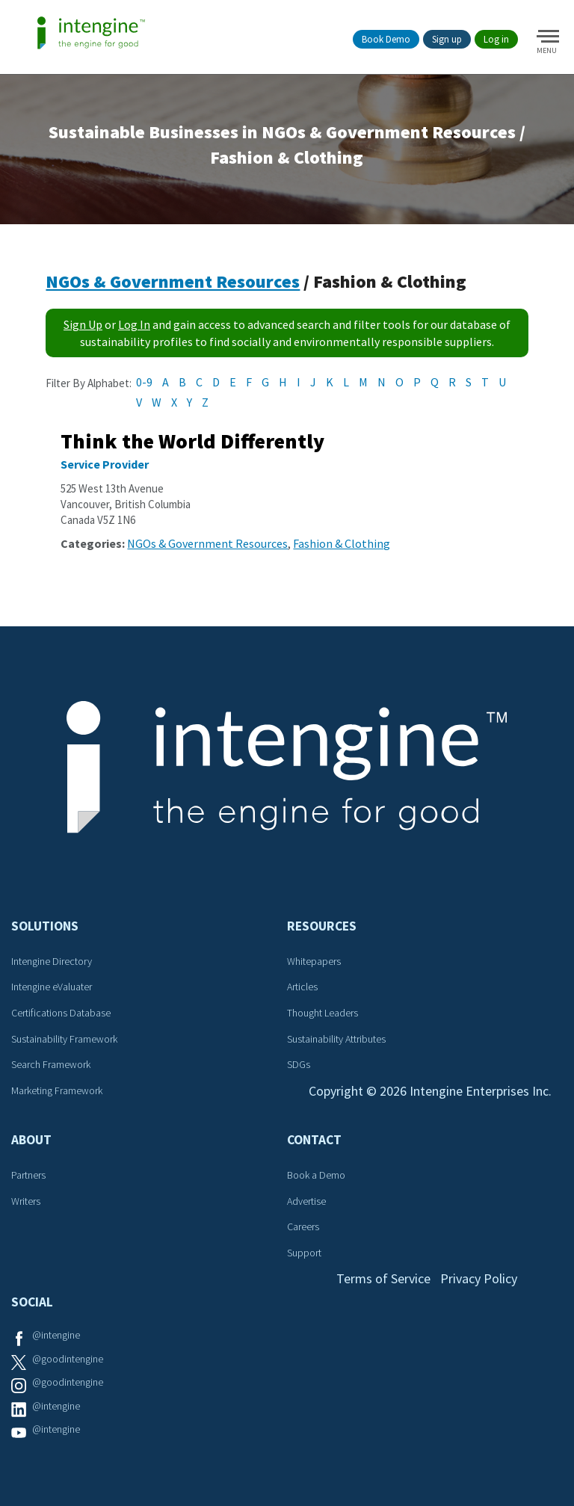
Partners (28, 1175)
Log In (134, 324)
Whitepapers (314, 961)
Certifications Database (61, 1012)
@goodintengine (67, 1358)
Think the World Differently (192, 441)
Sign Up (83, 324)
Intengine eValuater (51, 986)
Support (304, 1252)
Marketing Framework (56, 1090)
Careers (303, 1226)
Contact (314, 1140)
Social (32, 1302)
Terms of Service (383, 1278)
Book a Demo (316, 1175)
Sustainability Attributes (336, 1039)
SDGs (298, 1064)
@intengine (56, 1335)
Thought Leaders (322, 1012)
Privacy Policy (478, 1278)
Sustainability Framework (64, 1039)
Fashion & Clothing (341, 543)
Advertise (306, 1201)
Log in (496, 39)
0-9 (144, 381)
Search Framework (50, 1064)
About (31, 1140)
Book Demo (386, 39)
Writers (25, 1201)
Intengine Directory (51, 961)
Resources (322, 926)
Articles (302, 986)
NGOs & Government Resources (173, 281)
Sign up (447, 39)
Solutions (44, 926)
